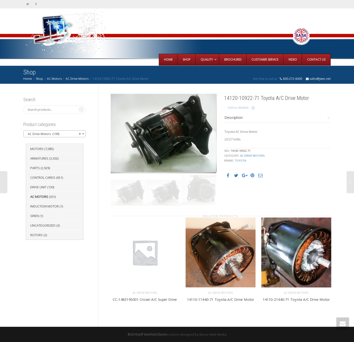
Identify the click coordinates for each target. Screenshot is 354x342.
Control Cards (42, 177)
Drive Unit (38, 187)
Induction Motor (44, 206)
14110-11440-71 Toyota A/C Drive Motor (220, 298)
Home (27, 79)
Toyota (240, 160)
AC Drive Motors (77, 79)
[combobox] (54, 133)
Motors (37, 149)
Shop (39, 79)
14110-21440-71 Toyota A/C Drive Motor (296, 298)
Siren (34, 216)
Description (233, 117)
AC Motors (54, 79)
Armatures (39, 158)
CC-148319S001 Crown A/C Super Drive (144, 298)
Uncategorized (43, 225)
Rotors (36, 235)
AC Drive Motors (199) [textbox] (53, 134)
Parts (35, 168)
